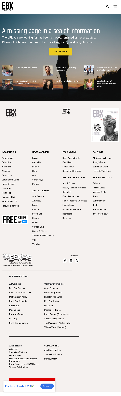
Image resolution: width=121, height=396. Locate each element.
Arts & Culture (69, 183)
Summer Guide (100, 201)
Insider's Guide (99, 192)
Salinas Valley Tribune (54, 318)
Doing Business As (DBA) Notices (24, 364)
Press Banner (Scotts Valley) (57, 314)
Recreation (67, 214)
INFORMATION (9, 152)
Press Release (8, 184)
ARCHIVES (77, 111)
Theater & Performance (43, 235)
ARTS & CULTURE (40, 190)
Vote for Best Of (9, 201)
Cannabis (36, 162)
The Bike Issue (99, 209)
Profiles (35, 184)
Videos (35, 240)
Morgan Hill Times (52, 310)
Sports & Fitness (39, 231)
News (34, 171)
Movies (35, 218)
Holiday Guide (99, 188)
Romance (67, 218)
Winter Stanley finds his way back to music (66, 69)
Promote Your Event (102, 171)
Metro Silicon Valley (18, 297)
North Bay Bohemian (18, 301)
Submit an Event (100, 167)
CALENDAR (98, 152)
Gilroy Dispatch (51, 288)
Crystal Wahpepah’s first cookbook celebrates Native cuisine (106, 84)
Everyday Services (71, 196)
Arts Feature (38, 196)
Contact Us (7, 175)
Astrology (36, 201)
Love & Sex (37, 214)
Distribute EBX (8, 197)
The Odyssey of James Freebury (26, 67)
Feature (35, 167)
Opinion (35, 175)
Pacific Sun (14, 305)
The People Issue (100, 214)
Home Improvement (72, 209)
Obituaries (6, 188)
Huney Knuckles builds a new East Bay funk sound (107, 69)
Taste (95, 205)
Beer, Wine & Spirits (71, 158)
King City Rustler (51, 301)
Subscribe (6, 162)
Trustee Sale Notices (18, 367)
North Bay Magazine (18, 323)
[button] (107, 6)
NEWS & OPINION (40, 152)
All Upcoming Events (102, 158)
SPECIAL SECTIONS (102, 177)
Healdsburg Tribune (53, 292)
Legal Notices (15, 355)
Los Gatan (48, 305)
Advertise (6, 167)
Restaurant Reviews (72, 171)
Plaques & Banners (10, 206)
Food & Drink (68, 205)
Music (35, 222)
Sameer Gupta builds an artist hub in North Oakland (25, 82)
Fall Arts (96, 183)
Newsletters (7, 158)
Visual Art (36, 244)
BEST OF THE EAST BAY (74, 177)
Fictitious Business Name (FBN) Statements (23, 359)
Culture (35, 209)
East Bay (13, 318)
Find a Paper (7, 193)
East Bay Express (17, 288)
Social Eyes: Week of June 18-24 (67, 81)
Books (35, 205)
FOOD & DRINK (69, 152)
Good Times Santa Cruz (20, 292)
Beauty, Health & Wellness (74, 188)
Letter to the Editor (10, 180)
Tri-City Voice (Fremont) (55, 327)
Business (36, 158)
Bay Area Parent (16, 314)
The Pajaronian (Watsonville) (57, 323)
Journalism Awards (53, 354)
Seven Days (37, 180)
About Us (6, 171)
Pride (95, 196)
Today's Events (99, 162)
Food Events (68, 167)
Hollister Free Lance (53, 297)
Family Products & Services (75, 201)
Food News (67, 162)
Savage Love (38, 227)
